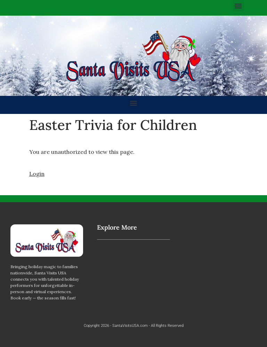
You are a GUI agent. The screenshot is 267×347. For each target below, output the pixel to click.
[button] (238, 5)
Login (36, 173)
